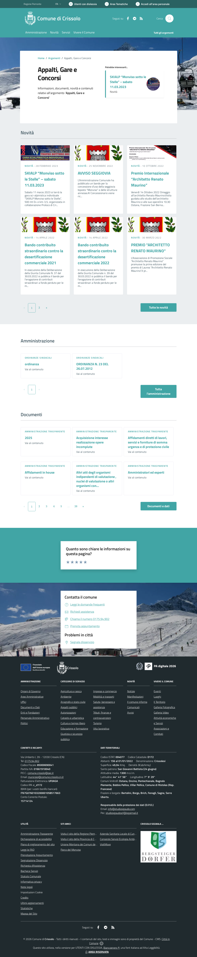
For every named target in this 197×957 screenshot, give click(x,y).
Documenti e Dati (30, 707)
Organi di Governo (30, 691)
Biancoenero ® (111, 948)
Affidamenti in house (39, 472)
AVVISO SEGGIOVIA (94, 173)
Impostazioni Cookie (32, 892)
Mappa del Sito (29, 914)
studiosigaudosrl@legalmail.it (122, 813)
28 (75, 506)
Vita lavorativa (101, 729)
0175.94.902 (32, 761)
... (68, 506)
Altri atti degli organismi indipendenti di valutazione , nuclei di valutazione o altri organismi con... (96, 479)
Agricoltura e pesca (71, 691)
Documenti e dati (158, 506)
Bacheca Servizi (29, 871)
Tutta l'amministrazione (158, 391)
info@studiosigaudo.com (121, 809)
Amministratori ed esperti (146, 472)
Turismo (97, 723)
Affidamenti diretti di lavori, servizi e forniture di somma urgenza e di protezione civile (148, 442)
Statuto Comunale (31, 876)
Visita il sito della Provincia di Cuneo (80, 839)
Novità (29, 166)
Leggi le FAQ (27, 850)
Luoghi (157, 697)
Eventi (157, 691)
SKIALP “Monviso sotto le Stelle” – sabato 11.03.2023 (128, 81)
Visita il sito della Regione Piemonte (80, 834)
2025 (28, 437)
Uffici (23, 702)
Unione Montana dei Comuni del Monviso (83, 844)
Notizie (131, 691)
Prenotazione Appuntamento (37, 855)
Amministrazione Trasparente (37, 834)
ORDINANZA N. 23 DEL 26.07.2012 (92, 366)
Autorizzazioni (68, 713)
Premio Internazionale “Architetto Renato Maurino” (150, 179)
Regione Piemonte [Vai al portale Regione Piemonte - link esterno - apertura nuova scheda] (32, 4)
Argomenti (54, 58)
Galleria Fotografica (164, 707)
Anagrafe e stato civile (73, 702)
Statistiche (27, 908)
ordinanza (32, 364)
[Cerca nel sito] (169, 18)
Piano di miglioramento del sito (38, 844)
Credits (24, 898)
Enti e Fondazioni (30, 713)
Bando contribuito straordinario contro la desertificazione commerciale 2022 (97, 254)
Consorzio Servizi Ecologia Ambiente (120, 839)
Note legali (27, 887)
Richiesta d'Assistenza (33, 866)
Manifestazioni (135, 697)
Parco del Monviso (71, 850)
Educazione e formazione (74, 729)
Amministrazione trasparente (45, 431)
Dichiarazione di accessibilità (36, 839)
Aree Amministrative (32, 697)
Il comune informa (137, 702)
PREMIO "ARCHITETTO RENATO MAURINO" (150, 248)
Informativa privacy (31, 882)
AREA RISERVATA (96, 952)
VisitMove (105, 844)
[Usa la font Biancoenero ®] (83, 4)
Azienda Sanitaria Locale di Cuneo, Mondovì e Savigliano (131, 834)
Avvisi (130, 713)
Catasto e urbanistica (72, 718)
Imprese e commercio (105, 691)
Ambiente (66, 697)
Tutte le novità (158, 307)
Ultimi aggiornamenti (32, 903)
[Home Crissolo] (54, 18)
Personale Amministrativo (35, 718)
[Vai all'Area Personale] (153, 4)
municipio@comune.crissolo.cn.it (46, 777)
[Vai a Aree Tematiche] (116, 4)
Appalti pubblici (69, 707)
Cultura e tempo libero (73, 723)
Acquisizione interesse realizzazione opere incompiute (92, 442)
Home (41, 58)
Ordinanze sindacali (38, 357)
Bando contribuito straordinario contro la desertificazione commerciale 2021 (44, 254)
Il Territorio (159, 702)
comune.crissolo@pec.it (41, 773)
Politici (24, 723)
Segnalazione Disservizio (34, 860)
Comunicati (133, 707)
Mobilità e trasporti (103, 697)
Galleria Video (161, 713)
